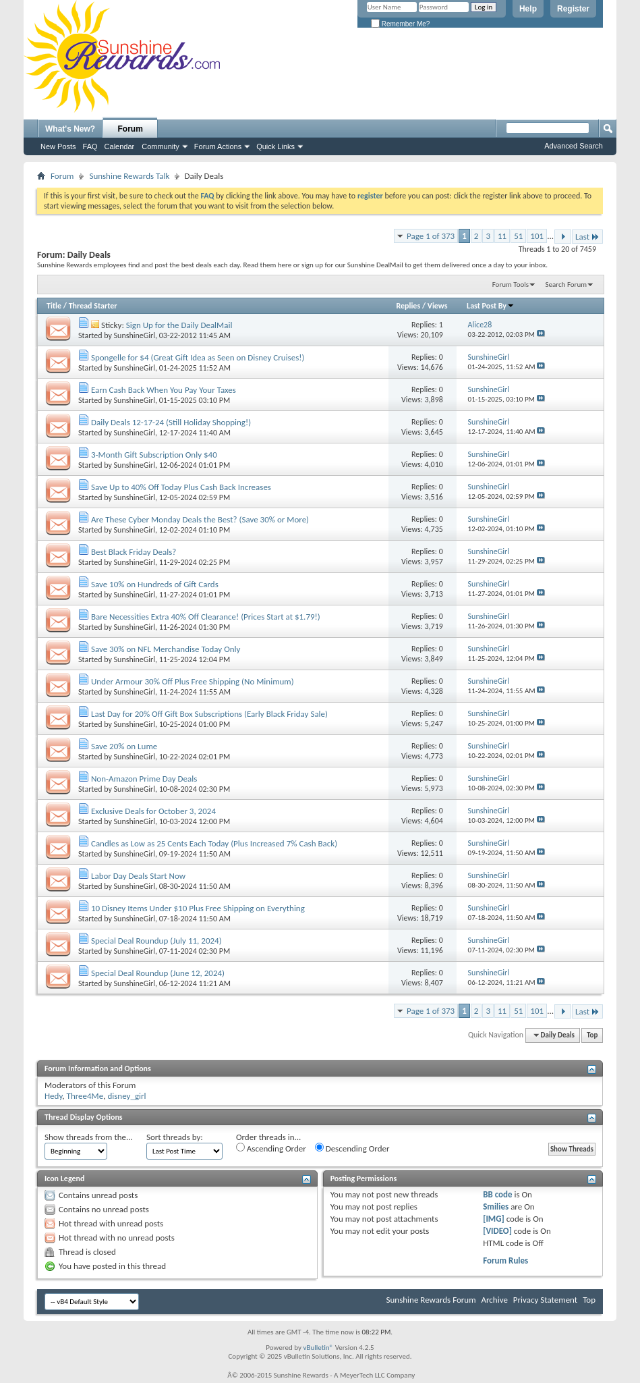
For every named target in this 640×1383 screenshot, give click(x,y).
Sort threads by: (174, 1137)
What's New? (70, 129)
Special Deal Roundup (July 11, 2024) (156, 940)
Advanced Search (573, 146)
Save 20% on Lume (124, 746)
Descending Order (352, 1148)
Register (573, 8)
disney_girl (126, 1096)
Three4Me (85, 1096)
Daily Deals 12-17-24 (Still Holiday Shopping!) (171, 422)
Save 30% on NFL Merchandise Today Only (166, 649)
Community (160, 146)
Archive (494, 1300)
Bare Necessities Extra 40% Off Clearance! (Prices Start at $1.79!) (205, 617)
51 (518, 236)
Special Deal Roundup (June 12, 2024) (158, 973)
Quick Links (275, 146)
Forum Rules (505, 1260)
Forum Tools (510, 284)
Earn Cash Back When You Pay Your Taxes (163, 390)
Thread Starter (93, 305)
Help (528, 8)
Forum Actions (217, 146)
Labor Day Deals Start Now (138, 876)
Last (587, 237)
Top (592, 1035)
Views (438, 305)
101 (537, 236)
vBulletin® (318, 1347)
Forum (130, 129)
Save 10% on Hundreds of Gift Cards (155, 584)
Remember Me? (400, 24)
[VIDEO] (497, 1231)
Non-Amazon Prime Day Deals (144, 779)
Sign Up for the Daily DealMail (179, 325)
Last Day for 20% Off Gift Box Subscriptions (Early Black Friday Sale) (209, 714)
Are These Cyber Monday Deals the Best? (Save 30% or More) (200, 519)
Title (54, 305)
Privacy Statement (545, 1300)
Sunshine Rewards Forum (431, 1300)
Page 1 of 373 (431, 236)
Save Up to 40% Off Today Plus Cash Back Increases (181, 487)
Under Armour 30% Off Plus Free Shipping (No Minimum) (192, 681)
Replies (408, 305)
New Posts (58, 146)
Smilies (495, 1206)
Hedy (53, 1096)
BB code (497, 1194)
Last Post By (491, 305)
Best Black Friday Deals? (133, 552)
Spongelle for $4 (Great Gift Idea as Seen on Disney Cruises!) (197, 357)
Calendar (120, 146)
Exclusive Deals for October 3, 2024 (153, 811)
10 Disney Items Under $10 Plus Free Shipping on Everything (198, 908)
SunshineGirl (134, 335)
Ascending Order (271, 1148)
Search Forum (566, 284)
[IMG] (493, 1219)
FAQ (90, 146)
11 (502, 236)
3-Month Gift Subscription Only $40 (154, 455)
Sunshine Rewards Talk (129, 176)
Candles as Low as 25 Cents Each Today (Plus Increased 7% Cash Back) (214, 843)
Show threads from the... (89, 1137)
